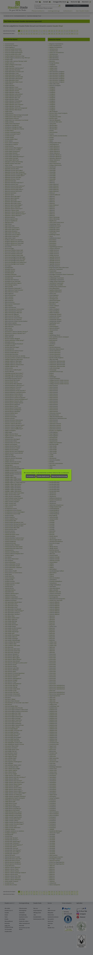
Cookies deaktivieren (43, 476)
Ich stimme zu (31, 476)
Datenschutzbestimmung (59, 476)
